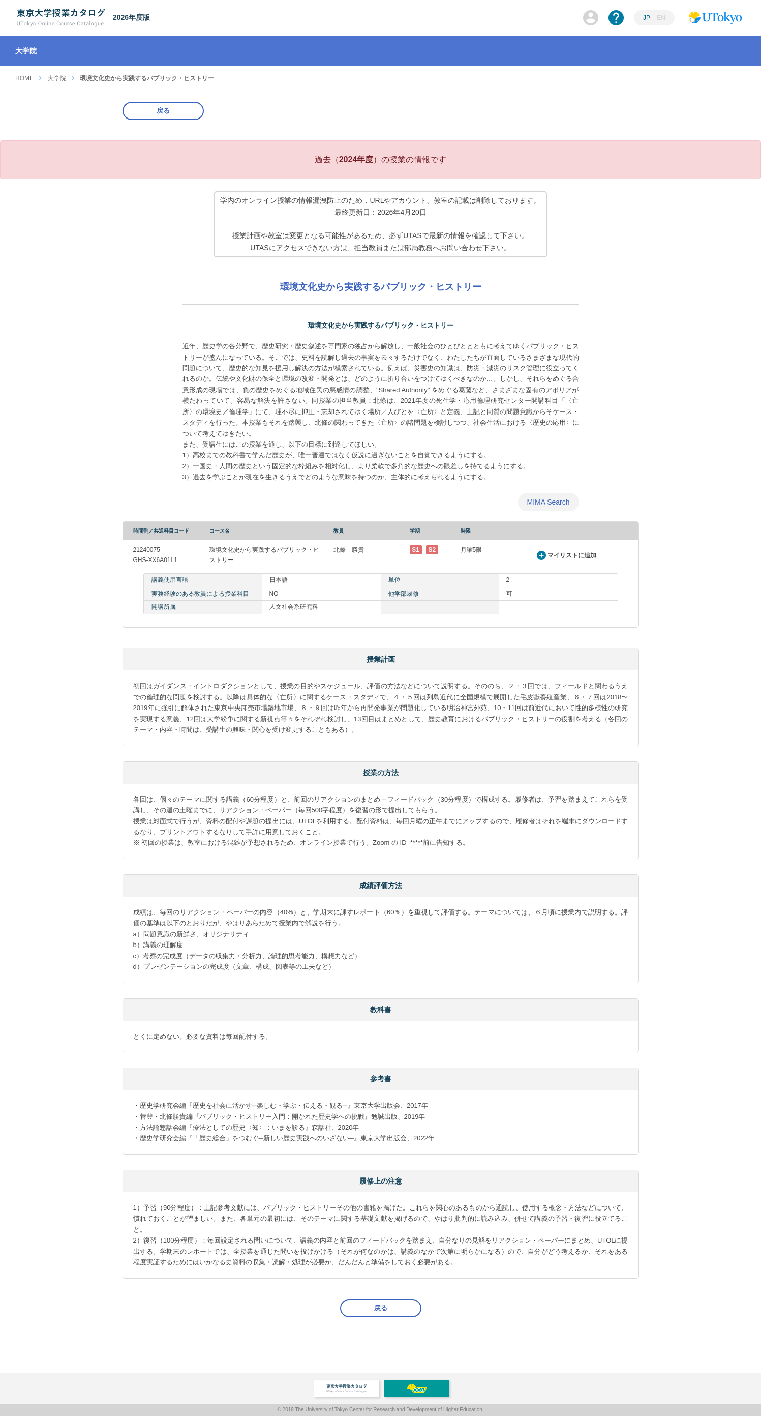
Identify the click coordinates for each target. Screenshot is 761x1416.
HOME (24, 78)
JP (646, 17)
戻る (163, 110)
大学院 (57, 78)
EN (661, 17)
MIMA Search (548, 502)
